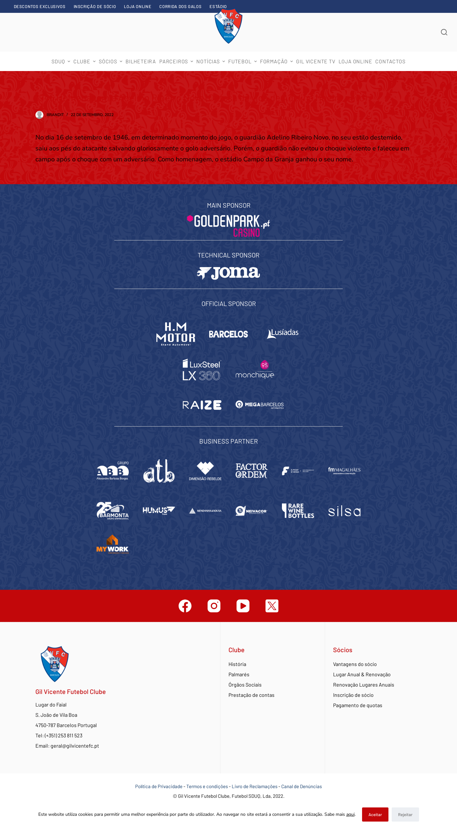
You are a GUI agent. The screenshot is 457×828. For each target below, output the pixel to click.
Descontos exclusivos (40, 6)
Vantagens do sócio (355, 664)
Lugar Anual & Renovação (362, 674)
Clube (85, 61)
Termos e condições (207, 786)
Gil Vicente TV (315, 61)
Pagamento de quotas (357, 705)
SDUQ (61, 61)
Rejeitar (405, 814)
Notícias (211, 61)
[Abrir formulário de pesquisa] (444, 32)
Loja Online (137, 6)
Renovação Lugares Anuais (363, 684)
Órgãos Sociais (245, 684)
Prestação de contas (251, 695)
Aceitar (375, 814)
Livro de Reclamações (255, 786)
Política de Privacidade (158, 786)
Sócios (111, 61)
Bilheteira (141, 61)
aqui (350, 814)
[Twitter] (272, 605)
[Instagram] (214, 605)
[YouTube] (243, 605)
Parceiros (177, 61)
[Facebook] (185, 605)
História (237, 664)
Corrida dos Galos (180, 6)
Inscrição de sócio (95, 6)
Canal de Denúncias (301, 786)
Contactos (390, 61)
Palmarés (238, 674)
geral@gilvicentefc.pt (75, 745)
